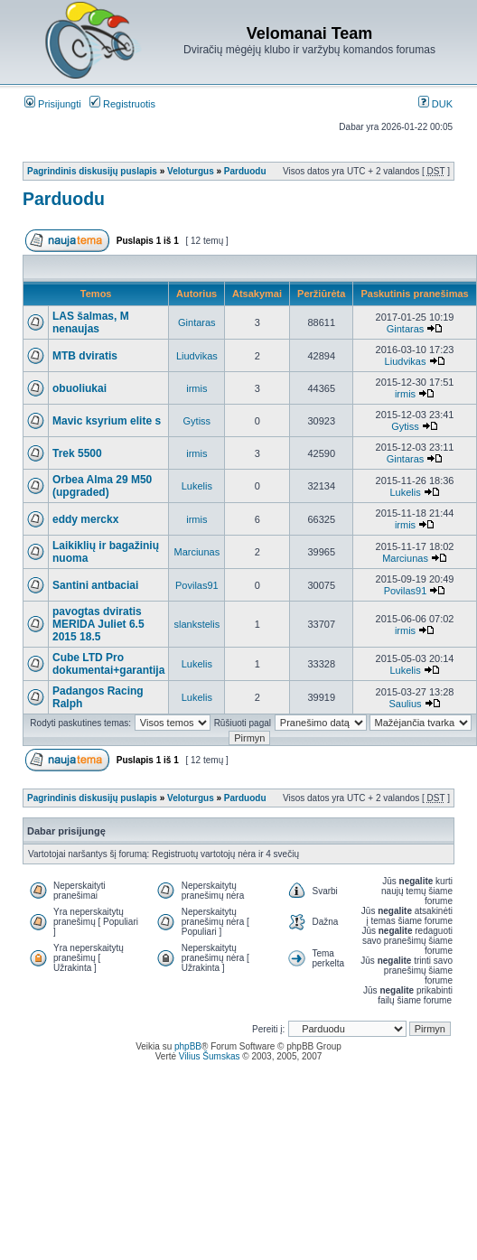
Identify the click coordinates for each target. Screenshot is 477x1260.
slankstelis (196, 624)
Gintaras (197, 322)
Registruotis (122, 103)
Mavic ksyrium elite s (106, 421)
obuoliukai (79, 388)
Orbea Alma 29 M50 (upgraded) (102, 486)
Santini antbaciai (95, 585)
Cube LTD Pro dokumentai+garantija (108, 664)
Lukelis (197, 486)
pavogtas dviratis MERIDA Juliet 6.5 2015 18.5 (98, 624)
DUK (435, 103)
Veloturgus (190, 171)
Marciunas (196, 551)
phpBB (187, 1046)
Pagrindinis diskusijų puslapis (92, 171)
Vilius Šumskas (209, 1056)
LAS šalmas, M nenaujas (90, 322)
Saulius (404, 703)
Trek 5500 (77, 453)
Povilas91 (197, 585)
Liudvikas (197, 355)
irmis (196, 388)
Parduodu (245, 171)
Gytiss (197, 420)
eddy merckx (85, 519)
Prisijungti (52, 103)
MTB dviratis (84, 356)
